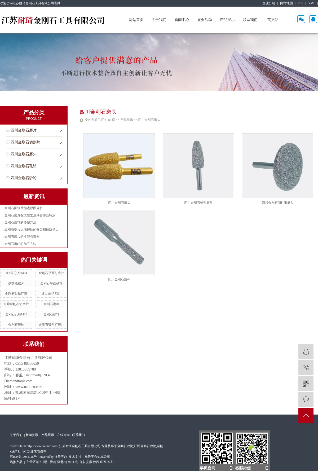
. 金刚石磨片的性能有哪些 (21, 237)
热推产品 (16, 462)
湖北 (60, 462)
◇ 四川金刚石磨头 (21, 154)
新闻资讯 (32, 435)
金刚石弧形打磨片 (51, 325)
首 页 (111, 120)
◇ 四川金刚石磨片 (21, 130)
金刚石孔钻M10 (16, 314)
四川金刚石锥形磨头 (198, 203)
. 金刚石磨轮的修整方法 (19, 222)
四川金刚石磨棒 (119, 279)
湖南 (53, 462)
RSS (300, 3)
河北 (75, 462)
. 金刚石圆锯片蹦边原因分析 (23, 208)
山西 (103, 462)
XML (311, 3)
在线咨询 (63, 435)
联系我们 (250, 20)
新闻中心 (181, 20)
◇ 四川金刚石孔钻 (21, 166)
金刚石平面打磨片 (51, 273)
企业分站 (268, 3)
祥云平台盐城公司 (97, 457)
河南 (67, 462)
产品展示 (227, 20)
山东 (82, 462)
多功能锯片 (16, 283)
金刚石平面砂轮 (51, 283)
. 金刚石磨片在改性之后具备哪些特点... (30, 215)
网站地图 (286, 3)
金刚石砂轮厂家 (16, 294)
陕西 (96, 462)
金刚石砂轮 (51, 314)
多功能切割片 (51, 294)
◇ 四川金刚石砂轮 (21, 178)
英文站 (273, 20)
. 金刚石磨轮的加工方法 (19, 244)
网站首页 (136, 20)
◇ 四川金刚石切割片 (23, 142)
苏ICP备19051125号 (23, 457)
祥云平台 (60, 457)
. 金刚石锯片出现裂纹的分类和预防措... (30, 229)
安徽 (89, 462)
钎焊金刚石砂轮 (145, 446)
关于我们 (159, 20)
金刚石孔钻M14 (16, 273)
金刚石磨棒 (51, 304)
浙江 (46, 462)
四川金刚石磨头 (149, 120)
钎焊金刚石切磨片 (16, 304)
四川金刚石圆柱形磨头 (278, 203)
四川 (110, 462)
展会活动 (204, 20)
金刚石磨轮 (16, 325)
